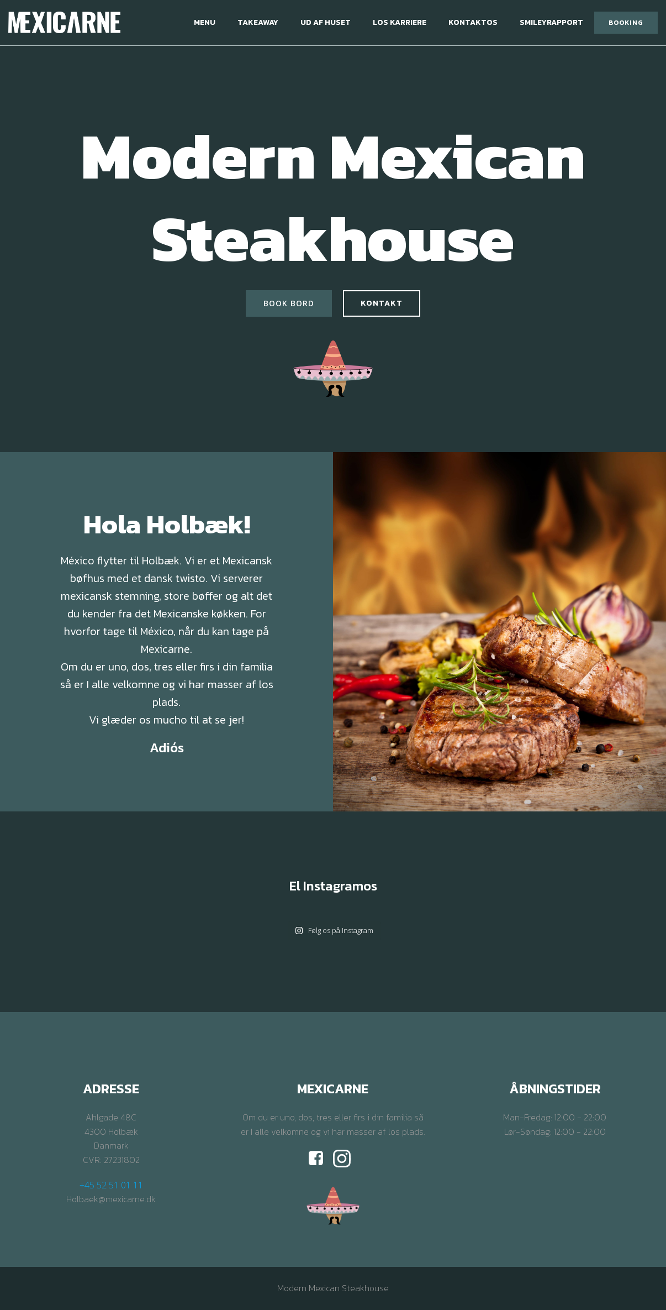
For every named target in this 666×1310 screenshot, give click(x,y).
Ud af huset (325, 22)
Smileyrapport (551, 22)
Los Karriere (399, 22)
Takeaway (257, 22)
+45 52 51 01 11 (111, 1185)
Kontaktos (473, 22)
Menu (204, 22)
